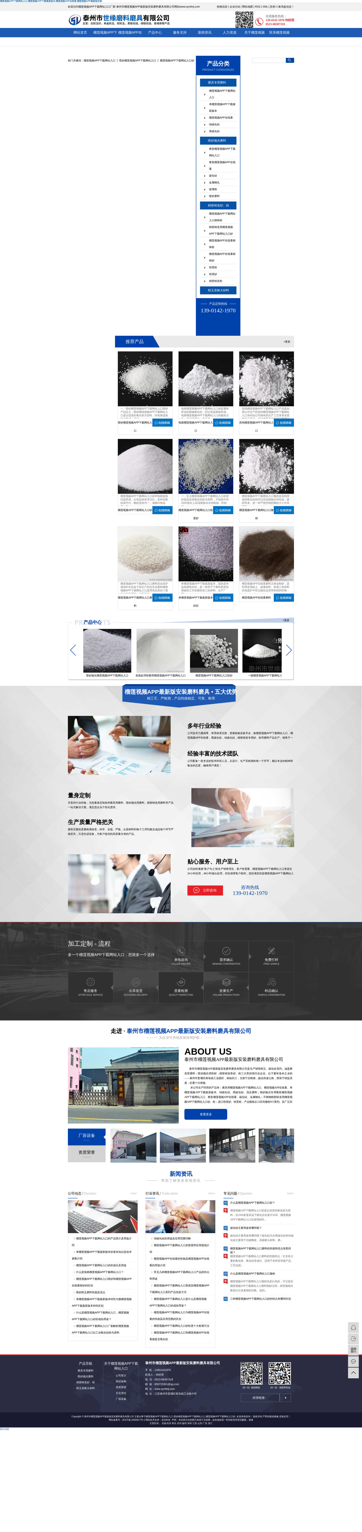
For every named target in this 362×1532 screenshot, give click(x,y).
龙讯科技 (165, 1420)
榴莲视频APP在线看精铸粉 (222, 244)
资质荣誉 (121, 1387)
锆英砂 (213, 274)
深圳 (189, 1423)
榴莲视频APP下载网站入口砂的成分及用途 (101, 1265)
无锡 (164, 1423)
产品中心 (155, 32)
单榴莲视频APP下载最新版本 (222, 107)
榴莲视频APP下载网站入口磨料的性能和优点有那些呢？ (260, 1252)
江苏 (195, 1423)
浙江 (210, 1423)
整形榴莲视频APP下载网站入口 (222, 152)
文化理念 (121, 1393)
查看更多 (206, 1114)
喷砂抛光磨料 (217, 140)
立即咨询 (209, 890)
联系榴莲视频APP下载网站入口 (279, 42)
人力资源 (229, 32)
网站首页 (80, 32)
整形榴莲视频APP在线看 (222, 165)
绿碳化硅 (214, 124)
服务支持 (180, 32)
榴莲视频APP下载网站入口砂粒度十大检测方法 (181, 1325)
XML (265, 6)
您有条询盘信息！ (282, 6)
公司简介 (121, 1375)
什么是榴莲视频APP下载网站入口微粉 (252, 1275)
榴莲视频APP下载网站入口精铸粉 (222, 217)
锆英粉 (213, 267)
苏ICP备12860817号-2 (133, 1420)
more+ (134, 1193)
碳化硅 (213, 175)
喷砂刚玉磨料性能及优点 (90, 1292)
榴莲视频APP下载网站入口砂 (177, 60)
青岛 (174, 1423)
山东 (200, 1423)
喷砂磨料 (214, 196)
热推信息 (222, 6)
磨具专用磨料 (217, 82)
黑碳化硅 (214, 131)
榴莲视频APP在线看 (130, 37)
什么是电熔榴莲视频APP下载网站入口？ (100, 1272)
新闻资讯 (205, 32)
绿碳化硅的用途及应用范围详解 (172, 1238)
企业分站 (235, 6)
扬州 (184, 1423)
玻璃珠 (213, 189)
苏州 (179, 1423)
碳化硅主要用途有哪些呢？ (246, 1229)
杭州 (169, 1423)
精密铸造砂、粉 (218, 205)
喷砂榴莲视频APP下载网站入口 (137, 60)
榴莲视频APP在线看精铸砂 (222, 257)
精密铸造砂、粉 (85, 1382)
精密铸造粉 (215, 280)
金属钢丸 (214, 182)
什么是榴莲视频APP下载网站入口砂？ (252, 1204)
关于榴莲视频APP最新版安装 (254, 37)
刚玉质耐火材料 (218, 290)
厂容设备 (121, 1398)
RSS (258, 6)
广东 (205, 1423)
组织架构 (121, 1381)
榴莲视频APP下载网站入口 (105, 37)
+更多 (287, 341)
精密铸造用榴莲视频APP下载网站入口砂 (221, 230)
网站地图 (247, 6)
